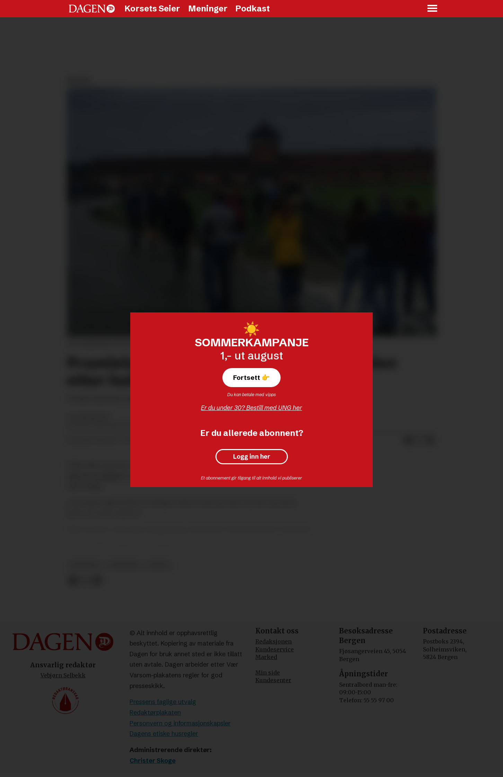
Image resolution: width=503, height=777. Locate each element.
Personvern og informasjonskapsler (180, 723)
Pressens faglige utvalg (163, 702)
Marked (266, 656)
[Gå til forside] (92, 9)
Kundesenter (273, 680)
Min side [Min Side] (267, 672)
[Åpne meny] (432, 8)
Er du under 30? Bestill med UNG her (251, 408)
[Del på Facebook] (408, 440)
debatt (159, 565)
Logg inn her (251, 456)
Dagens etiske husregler (164, 734)
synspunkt (124, 565)
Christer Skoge (153, 761)
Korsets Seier (152, 8)
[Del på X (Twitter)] (419, 440)
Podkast (252, 8)
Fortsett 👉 (251, 377)
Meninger (208, 8)
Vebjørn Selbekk (63, 675)
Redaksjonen (273, 641)
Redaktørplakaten (155, 712)
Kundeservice (274, 649)
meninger (85, 565)
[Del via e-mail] (430, 440)
